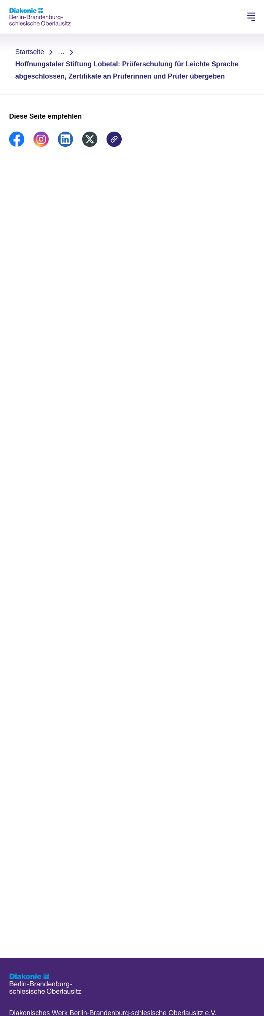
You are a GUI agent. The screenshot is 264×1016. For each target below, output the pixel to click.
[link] (16, 144)
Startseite (29, 52)
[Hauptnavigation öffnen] (251, 16)
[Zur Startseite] (40, 17)
